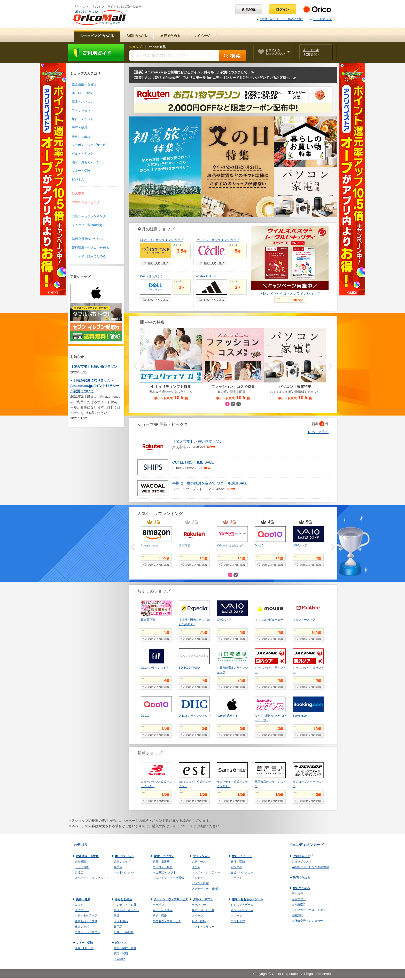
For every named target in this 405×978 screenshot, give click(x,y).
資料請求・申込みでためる (90, 247)
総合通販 (80, 861)
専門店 (118, 867)
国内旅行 (297, 893)
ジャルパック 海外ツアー (308, 670)
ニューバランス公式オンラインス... (156, 784)
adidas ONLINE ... (208, 276)
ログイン (282, 9)
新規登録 (248, 9)
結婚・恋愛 (160, 915)
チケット (236, 877)
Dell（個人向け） (152, 276)
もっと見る (318, 432)
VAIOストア (300, 545)
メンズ (196, 867)
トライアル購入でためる (89, 256)
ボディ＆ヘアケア (86, 915)
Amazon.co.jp (149, 545)
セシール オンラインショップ (217, 240)
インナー (197, 877)
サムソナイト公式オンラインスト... (232, 784)
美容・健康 (79, 127)
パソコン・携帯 (163, 867)
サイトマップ (321, 19)
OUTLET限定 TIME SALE (193, 462)
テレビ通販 (82, 867)
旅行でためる (301, 888)
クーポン (158, 904)
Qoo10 (259, 545)
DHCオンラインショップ (195, 715)
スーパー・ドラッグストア (92, 877)
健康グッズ (82, 926)
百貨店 (79, 872)
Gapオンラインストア (155, 667)
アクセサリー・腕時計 (206, 888)
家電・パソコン (83, 102)
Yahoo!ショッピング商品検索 (310, 867)
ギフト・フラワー (203, 926)
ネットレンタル (124, 872)
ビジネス (78, 179)
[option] (233, 364)
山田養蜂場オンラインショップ (232, 670)
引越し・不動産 (124, 932)
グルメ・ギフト (83, 153)
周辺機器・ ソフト (164, 872)
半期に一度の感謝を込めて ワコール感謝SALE (210, 483)
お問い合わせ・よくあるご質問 (280, 19)
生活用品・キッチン (126, 910)
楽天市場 (78, 193)
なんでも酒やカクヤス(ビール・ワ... (271, 718)
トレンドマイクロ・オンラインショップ (290, 293)
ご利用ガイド (96, 52)
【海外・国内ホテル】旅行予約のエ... (194, 622)
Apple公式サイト (227, 715)
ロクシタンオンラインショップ (161, 240)
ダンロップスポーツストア (308, 784)
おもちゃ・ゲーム (242, 904)
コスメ (79, 904)
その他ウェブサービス (167, 921)
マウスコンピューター (269, 619)
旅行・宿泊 (238, 861)
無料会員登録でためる (87, 239)
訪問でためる (301, 877)
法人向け (119, 958)
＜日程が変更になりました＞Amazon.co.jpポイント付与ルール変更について (94, 385)
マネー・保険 (81, 171)
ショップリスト (301, 861)
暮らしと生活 (81, 136)
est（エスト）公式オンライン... (195, 784)
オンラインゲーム (242, 910)
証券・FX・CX (84, 948)
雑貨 (116, 915)
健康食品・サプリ (86, 921)
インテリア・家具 (125, 904)
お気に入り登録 (155, 263)
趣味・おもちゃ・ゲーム (89, 162)
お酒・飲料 (199, 921)
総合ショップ (122, 861)
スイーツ (197, 915)
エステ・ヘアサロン (87, 932)
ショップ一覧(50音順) (87, 225)
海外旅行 (297, 915)
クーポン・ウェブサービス (90, 145)
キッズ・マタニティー (206, 872)
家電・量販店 (161, 861)
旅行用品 (236, 867)
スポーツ (236, 915)
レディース (199, 861)
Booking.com (301, 715)
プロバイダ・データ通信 (168, 877)
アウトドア (238, 921)
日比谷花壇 (148, 619)
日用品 (118, 926)
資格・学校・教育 (125, 948)
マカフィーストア (304, 619)
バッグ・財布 (200, 883)
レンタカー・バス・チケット (310, 909)
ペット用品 (121, 921)
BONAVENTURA (189, 667)
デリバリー (199, 904)
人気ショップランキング (89, 216)
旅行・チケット (83, 119)
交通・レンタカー (242, 872)
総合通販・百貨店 (84, 84)
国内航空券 (299, 904)
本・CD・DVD (82, 93)
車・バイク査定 (163, 910)
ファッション (81, 110)
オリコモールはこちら (316, 52)
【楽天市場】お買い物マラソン (93, 367)
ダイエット (82, 910)
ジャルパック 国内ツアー (270, 670)
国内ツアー (299, 899)
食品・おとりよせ (203, 910)
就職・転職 (121, 953)
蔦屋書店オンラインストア (270, 784)
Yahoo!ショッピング (86, 202)
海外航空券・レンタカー (307, 920)
